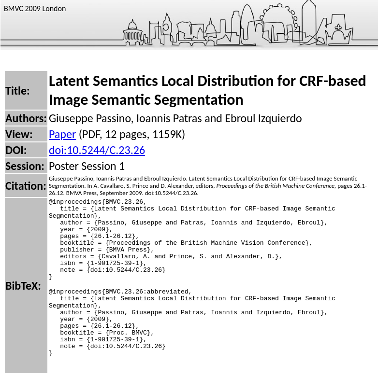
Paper (62, 134)
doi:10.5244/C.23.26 (97, 150)
